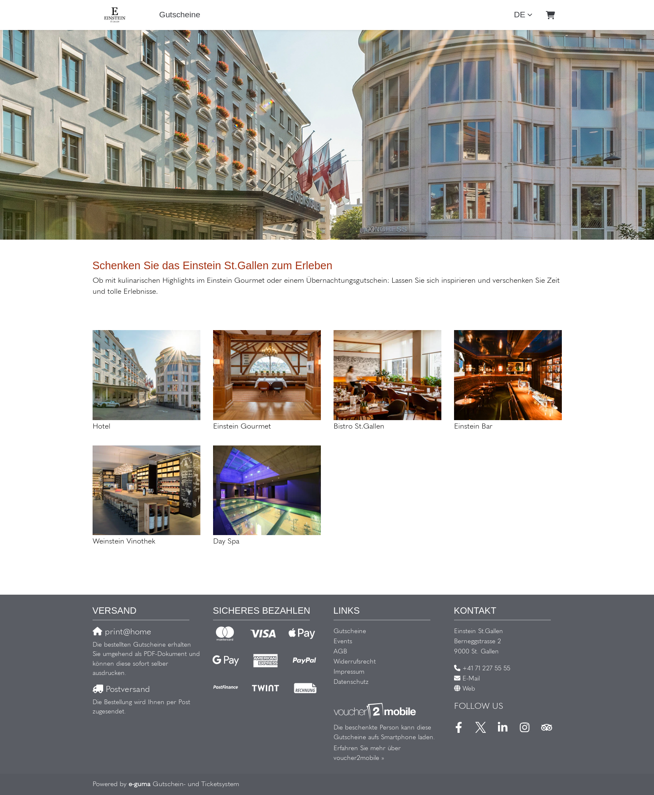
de (519, 14)
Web (468, 689)
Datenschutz (351, 682)
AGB (340, 652)
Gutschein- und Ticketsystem (184, 784)
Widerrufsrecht (355, 662)
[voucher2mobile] (376, 712)
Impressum (349, 672)
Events (343, 642)
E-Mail (471, 679)
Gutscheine (179, 14)
